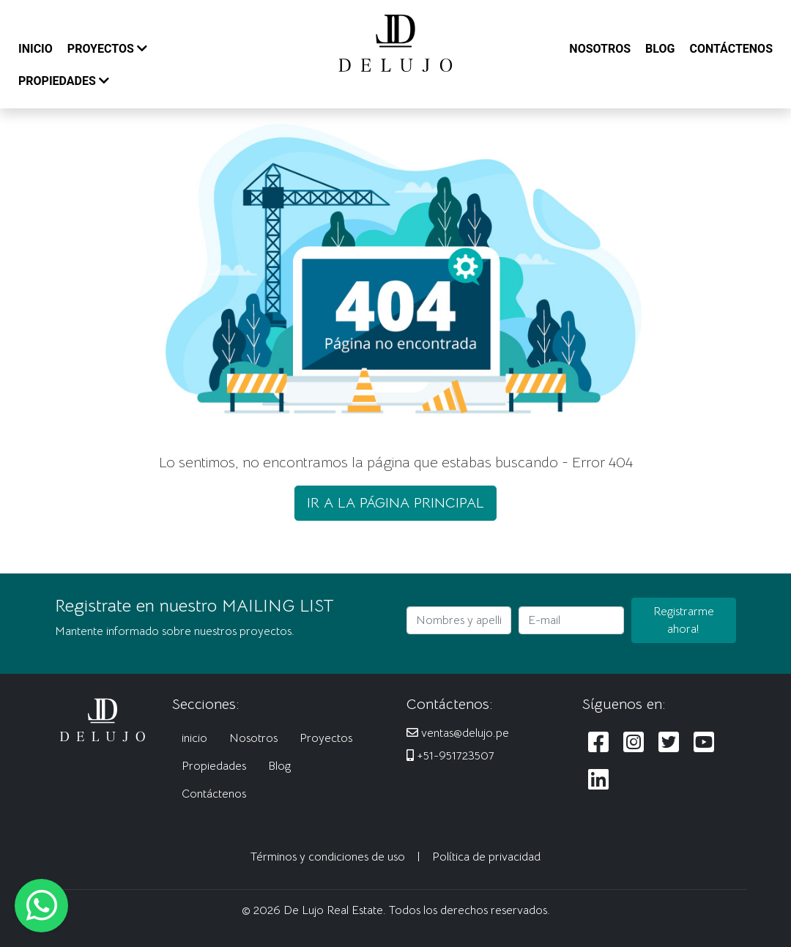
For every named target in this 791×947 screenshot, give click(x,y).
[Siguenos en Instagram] (633, 743)
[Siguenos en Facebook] (598, 743)
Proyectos (326, 738)
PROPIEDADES (63, 81)
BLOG (660, 49)
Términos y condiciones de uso (327, 857)
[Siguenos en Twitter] (669, 743)
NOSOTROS (600, 49)
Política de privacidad (486, 857)
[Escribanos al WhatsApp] (41, 905)
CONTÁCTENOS (731, 49)
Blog (279, 766)
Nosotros (253, 738)
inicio (194, 738)
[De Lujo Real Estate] (395, 42)
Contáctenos (214, 794)
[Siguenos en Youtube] (704, 743)
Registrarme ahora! (683, 620)
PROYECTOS (107, 49)
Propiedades (214, 766)
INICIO (35, 49)
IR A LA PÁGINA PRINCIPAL (395, 503)
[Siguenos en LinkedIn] (598, 780)
